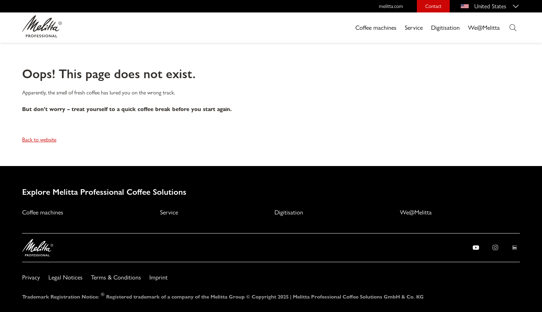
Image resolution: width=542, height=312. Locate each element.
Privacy (31, 277)
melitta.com (391, 6)
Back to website (39, 139)
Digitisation (445, 27)
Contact (433, 6)
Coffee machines (375, 27)
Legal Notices (65, 277)
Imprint (158, 277)
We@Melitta (484, 27)
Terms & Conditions (116, 277)
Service (414, 27)
